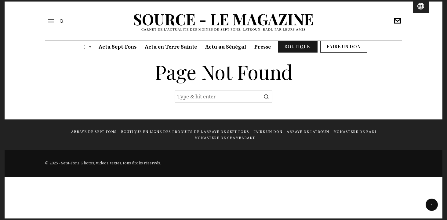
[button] (266, 96)
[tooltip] (397, 21)
